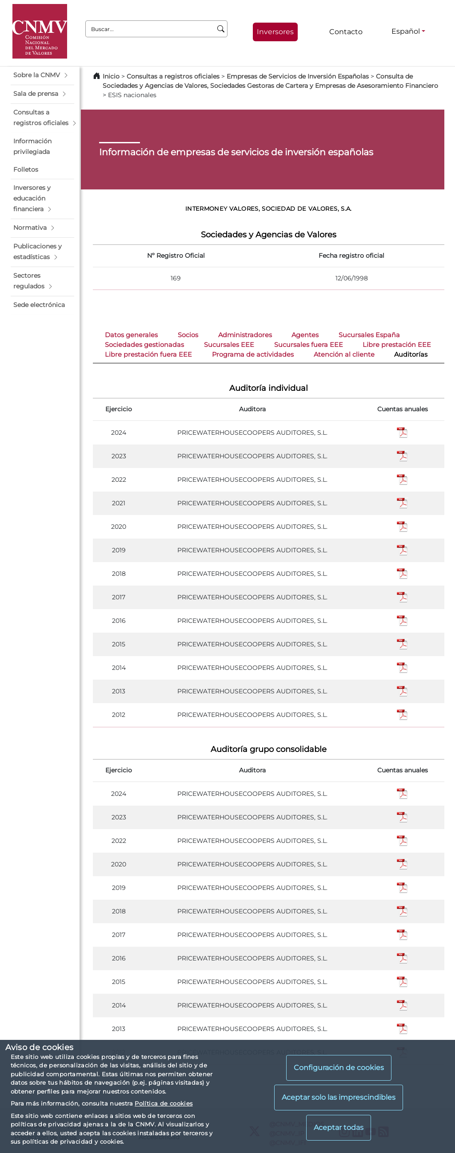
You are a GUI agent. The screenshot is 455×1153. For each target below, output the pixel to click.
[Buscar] (221, 28)
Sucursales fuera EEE (308, 345)
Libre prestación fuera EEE (148, 354)
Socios (188, 335)
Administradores (245, 335)
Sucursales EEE (229, 345)
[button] (42, 75)
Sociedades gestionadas (144, 345)
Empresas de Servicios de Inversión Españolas (298, 76)
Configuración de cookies (339, 1067)
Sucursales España (369, 335)
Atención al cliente (344, 354)
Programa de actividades (253, 354)
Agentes (305, 335)
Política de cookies (163, 1103)
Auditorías (410, 354)
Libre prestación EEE (397, 345)
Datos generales (131, 335)
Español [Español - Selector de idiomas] (405, 31)
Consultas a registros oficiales (173, 76)
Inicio (111, 76)
